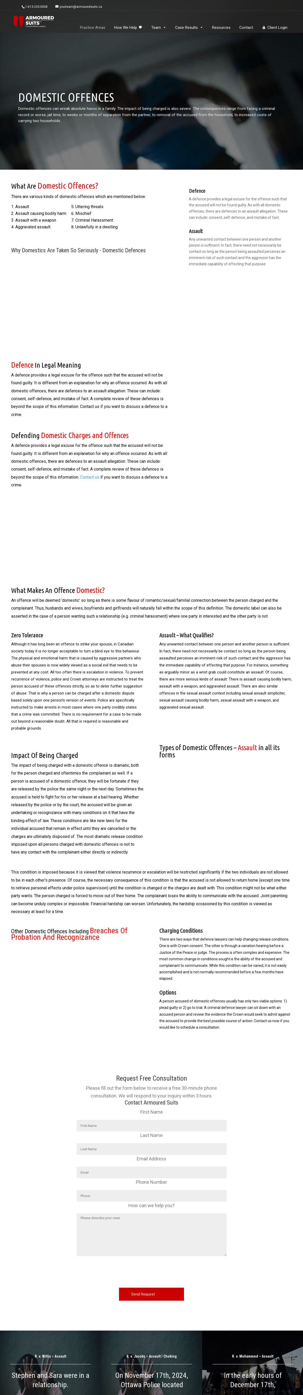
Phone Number (151, 1182)
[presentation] (151, 1274)
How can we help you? (151, 1205)
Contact (246, 27)
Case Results (189, 27)
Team (158, 27)
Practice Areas (92, 27)
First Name (151, 1112)
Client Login (277, 27)
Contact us (89, 477)
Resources (221, 27)
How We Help (125, 27)
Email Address (151, 1158)
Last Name (151, 1135)
